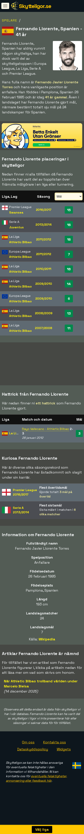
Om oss (28, 755)
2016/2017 (43, 210)
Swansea (16, 212)
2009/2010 (43, 284)
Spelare (9, 20)
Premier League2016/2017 (25, 505)
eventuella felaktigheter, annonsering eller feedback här (36, 791)
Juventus (16, 227)
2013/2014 (43, 225)
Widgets (64, 762)
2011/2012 (43, 239)
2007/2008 (43, 328)
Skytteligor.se (35, 6)
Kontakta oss (54, 755)
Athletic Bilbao (20, 242)
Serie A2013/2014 (21, 523)
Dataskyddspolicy (32, 762)
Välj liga (42, 829)
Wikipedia (47, 652)
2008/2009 (43, 313)
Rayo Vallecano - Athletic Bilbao (45, 442)
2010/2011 (43, 269)
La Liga (14, 446)
